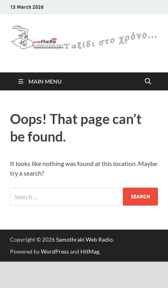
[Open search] (148, 81)
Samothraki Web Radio (84, 239)
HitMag (89, 251)
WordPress (55, 251)
